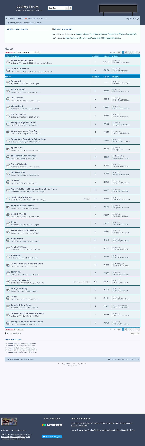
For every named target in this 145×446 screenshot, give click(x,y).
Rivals (14, 297)
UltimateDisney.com (19, 430)
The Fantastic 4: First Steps (23, 156)
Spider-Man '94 (18, 172)
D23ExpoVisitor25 (120, 305)
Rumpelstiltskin (19, 191)
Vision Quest (17, 106)
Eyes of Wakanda (19, 164)
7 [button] (136, 52)
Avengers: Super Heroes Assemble (27, 321)
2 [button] (125, 52)
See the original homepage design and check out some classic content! (15, 438)
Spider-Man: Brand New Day (24, 131)
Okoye (14, 222)
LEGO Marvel (17, 98)
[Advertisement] (118, 9)
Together (79, 34)
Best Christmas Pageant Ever (106, 34)
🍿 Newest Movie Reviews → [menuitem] (36, 18)
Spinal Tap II (89, 34)
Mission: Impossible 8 (128, 34)
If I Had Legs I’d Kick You (110, 38)
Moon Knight (17, 239)
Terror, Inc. (16, 272)
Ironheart (15, 180)
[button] (119, 52)
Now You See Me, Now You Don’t (79, 38)
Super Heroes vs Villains (22, 205)
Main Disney (47, 63)
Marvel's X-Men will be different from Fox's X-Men (34, 189)
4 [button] (130, 52)
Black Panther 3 (18, 89)
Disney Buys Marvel (20, 280)
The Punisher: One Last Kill (23, 230)
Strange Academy (19, 288)
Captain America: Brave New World (27, 263)
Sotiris (15, 63)
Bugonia (96, 38)
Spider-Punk (16, 147)
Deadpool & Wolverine (21, 197)
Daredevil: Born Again (21, 305)
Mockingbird (18, 283)
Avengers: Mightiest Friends (24, 122)
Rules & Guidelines (20, 69)
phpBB (66, 364)
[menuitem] (20, 18)
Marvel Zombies (18, 114)
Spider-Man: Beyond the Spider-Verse (28, 139)
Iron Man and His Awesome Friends (27, 313)
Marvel (9, 48)
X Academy (16, 255)
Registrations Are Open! (22, 60)
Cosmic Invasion (18, 214)
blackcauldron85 (19, 200)
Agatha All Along (19, 247)
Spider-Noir (16, 81)
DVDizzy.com (5, 430)
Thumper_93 (118, 156)
